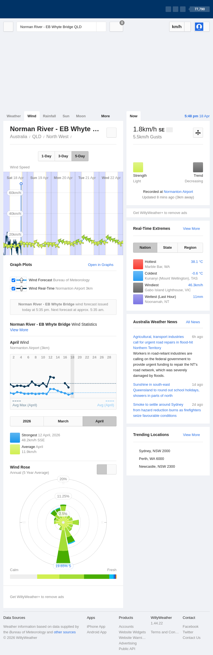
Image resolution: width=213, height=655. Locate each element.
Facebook (191, 626)
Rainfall (49, 116)
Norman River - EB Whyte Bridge (74, 136)
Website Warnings (133, 638)
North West (57, 136)
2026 (27, 421)
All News (193, 322)
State (167, 247)
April (99, 421)
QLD (36, 136)
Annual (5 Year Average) (29, 472)
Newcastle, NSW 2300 (157, 466)
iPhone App (96, 626)
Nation (145, 247)
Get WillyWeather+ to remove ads (160, 213)
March (63, 421)
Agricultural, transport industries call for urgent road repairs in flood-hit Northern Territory (168, 356)
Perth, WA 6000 (151, 459)
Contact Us (192, 638)
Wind (31, 116)
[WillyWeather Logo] (29, 9)
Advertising (127, 643)
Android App (96, 632)
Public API (127, 649)
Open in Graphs (100, 265)
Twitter (188, 632)
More (105, 116)
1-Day (46, 156)
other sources (65, 632)
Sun (66, 116)
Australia (18, 136)
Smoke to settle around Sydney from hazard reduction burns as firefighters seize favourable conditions (168, 410)
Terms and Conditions (165, 632)
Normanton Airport (178, 192)
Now (133, 116)
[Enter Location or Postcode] (61, 27)
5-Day (80, 156)
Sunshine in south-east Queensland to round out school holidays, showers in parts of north (168, 390)
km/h (177, 26)
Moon (81, 116)
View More (191, 228)
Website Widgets (132, 632)
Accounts (126, 626)
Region (190, 247)
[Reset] (91, 26)
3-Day (63, 156)
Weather (14, 116)
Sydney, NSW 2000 (154, 451)
